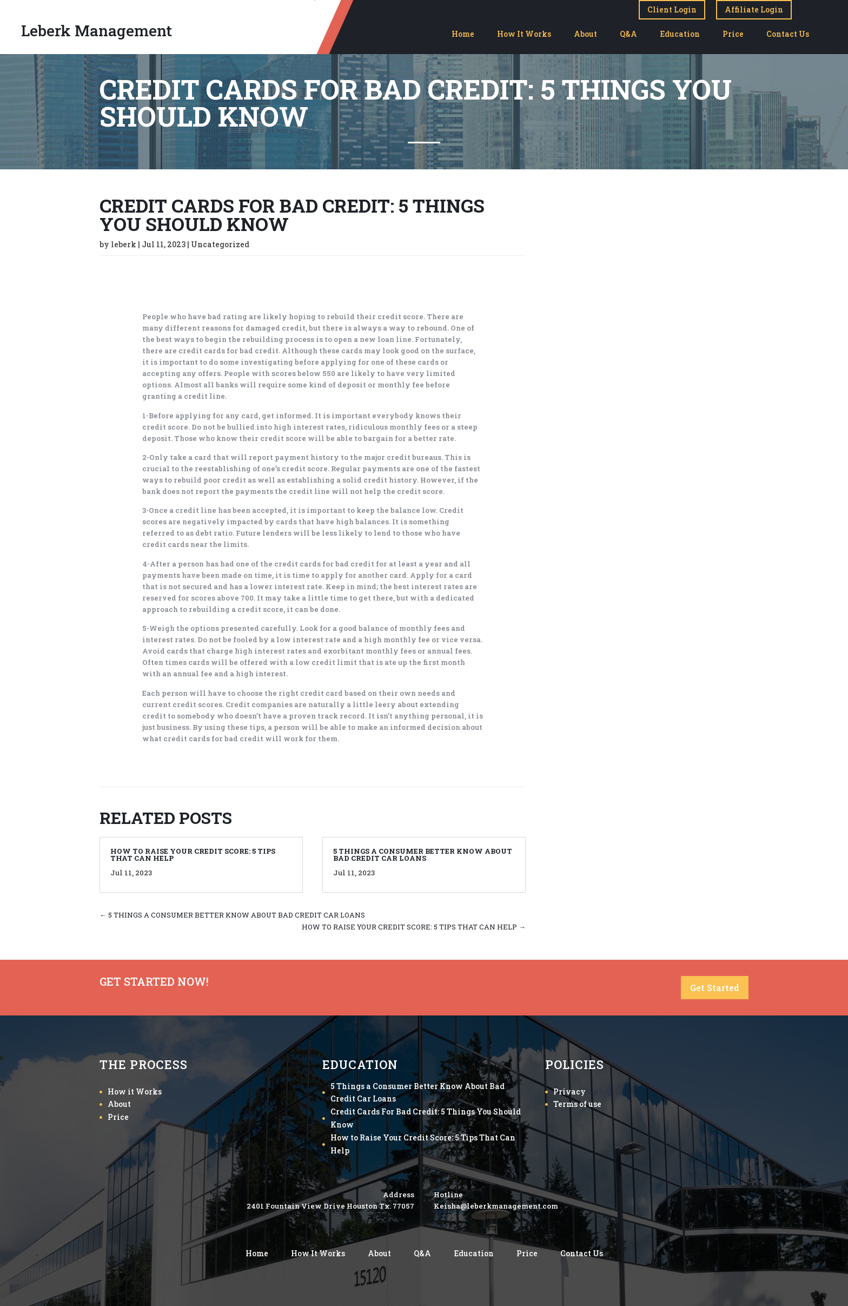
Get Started (714, 987)
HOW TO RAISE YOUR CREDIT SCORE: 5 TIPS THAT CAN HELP (192, 854)
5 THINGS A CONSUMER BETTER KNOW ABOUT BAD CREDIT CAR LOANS (422, 854)
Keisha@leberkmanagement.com (496, 1206)
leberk (123, 244)
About (585, 34)
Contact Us (787, 34)
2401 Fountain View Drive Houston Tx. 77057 (330, 1206)
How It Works (524, 34)
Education (680, 34)
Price (733, 34)
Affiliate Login (754, 9)
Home (463, 34)
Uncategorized (220, 244)
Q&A (628, 34)
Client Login (672, 9)
